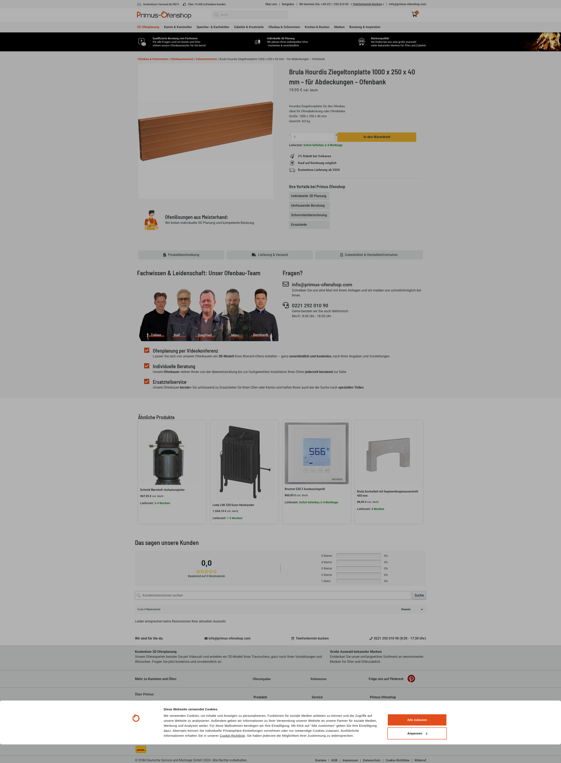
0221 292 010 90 (311, 306)
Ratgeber (288, 4)
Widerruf (420, 760)
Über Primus (144, 694)
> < (367, 4)
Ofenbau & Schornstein (153, 59)
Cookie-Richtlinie (232, 429)
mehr (222, 713)
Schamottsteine (206, 59)
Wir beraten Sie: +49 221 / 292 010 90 (323, 4)
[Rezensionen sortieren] (412, 609)
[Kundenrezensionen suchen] (273, 595)
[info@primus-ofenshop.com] (286, 284)
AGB (334, 760)
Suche (419, 596)
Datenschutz (372, 760)
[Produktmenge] (313, 137)
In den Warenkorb (377, 137)
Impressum (350, 760)
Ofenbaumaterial (182, 59)
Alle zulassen (417, 413)
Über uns (271, 4)
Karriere (320, 760)
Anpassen (417, 426)
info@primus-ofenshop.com (407, 4)
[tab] (309, 196)
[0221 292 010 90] (286, 305)
